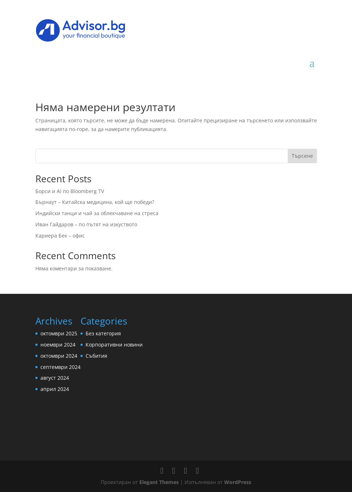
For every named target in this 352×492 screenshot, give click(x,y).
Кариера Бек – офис (60, 235)
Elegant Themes (159, 482)
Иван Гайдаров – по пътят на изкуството (86, 224)
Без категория (103, 333)
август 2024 (54, 377)
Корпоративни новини (114, 344)
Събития (96, 355)
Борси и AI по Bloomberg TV (69, 191)
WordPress (237, 482)
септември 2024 (60, 366)
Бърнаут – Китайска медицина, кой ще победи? (94, 202)
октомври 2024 (58, 355)
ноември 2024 (57, 344)
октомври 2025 (58, 333)
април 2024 (54, 389)
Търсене (302, 155)
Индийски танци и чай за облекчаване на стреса (96, 213)
